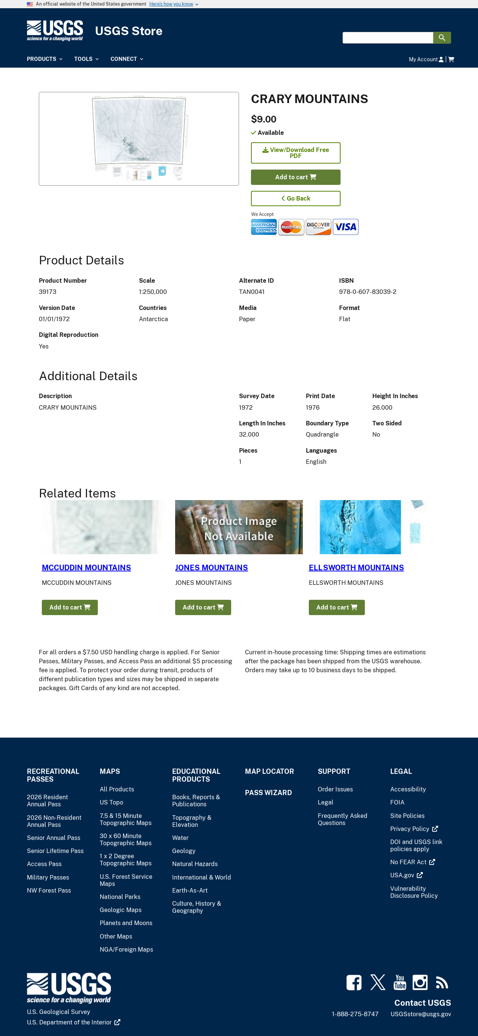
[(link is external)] (414, 828)
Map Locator (269, 771)
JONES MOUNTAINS (211, 567)
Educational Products (196, 775)
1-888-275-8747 (355, 1014)
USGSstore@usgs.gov (421, 1014)
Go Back (296, 198)
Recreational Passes (53, 775)
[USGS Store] (239, 30)
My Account (426, 59)
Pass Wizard (268, 793)
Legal (401, 771)
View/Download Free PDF (296, 152)
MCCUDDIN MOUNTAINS (86, 567)
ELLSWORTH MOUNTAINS (356, 567)
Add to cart (295, 177)
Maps (110, 771)
